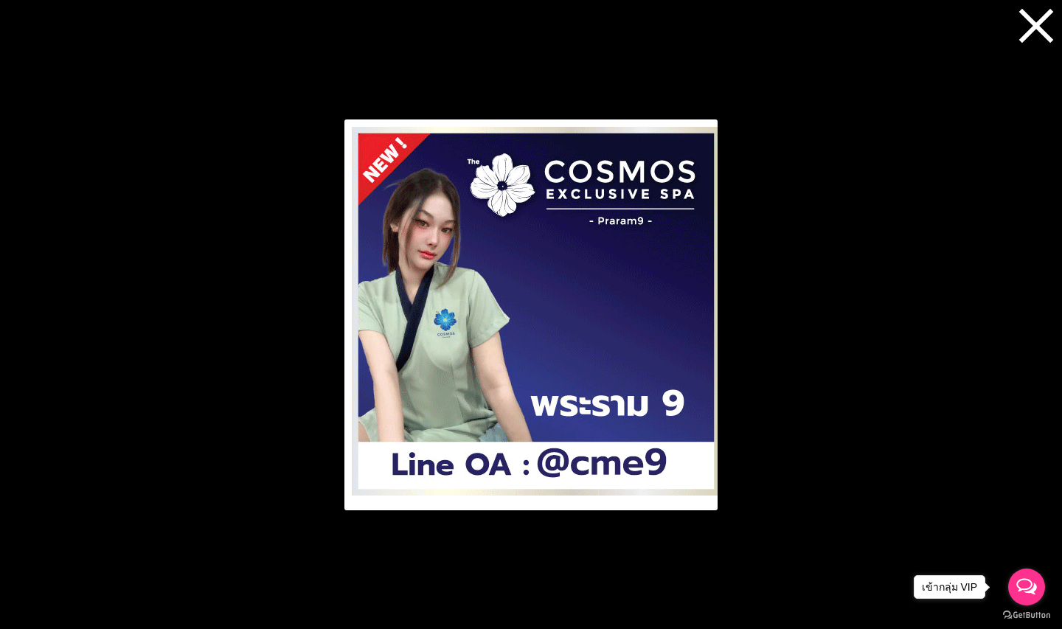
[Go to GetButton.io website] (1026, 615)
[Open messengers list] (1026, 587)
